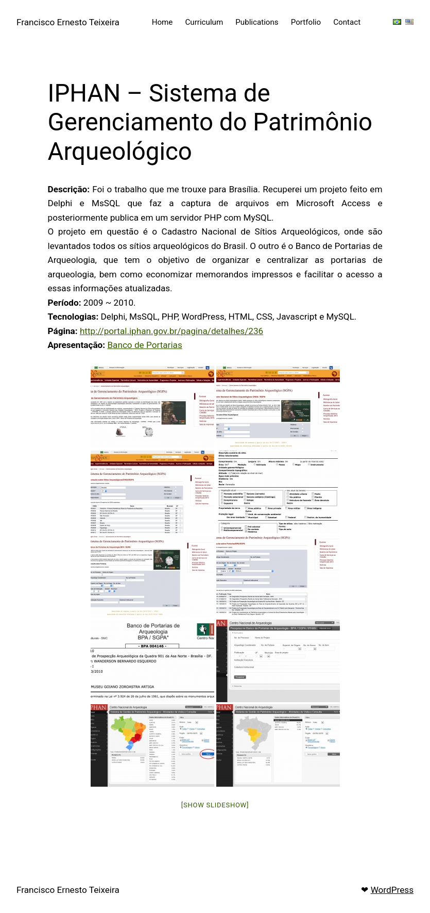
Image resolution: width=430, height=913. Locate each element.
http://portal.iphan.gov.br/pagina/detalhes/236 (171, 331)
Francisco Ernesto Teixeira (67, 22)
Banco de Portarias (144, 345)
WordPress (392, 890)
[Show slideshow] (215, 805)
